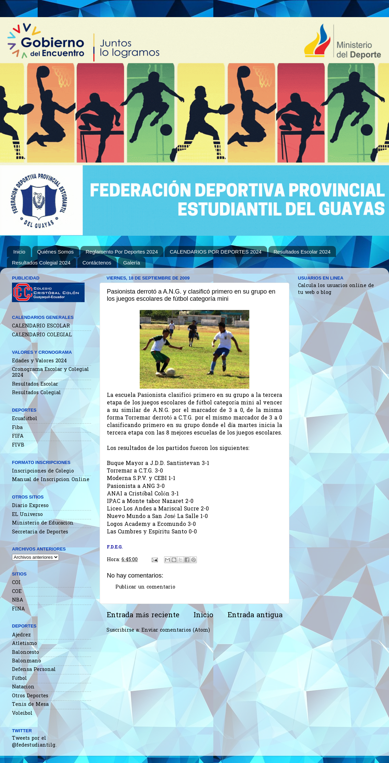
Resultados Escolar (35, 384)
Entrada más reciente (142, 615)
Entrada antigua (255, 615)
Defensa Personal (34, 669)
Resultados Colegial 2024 (41, 263)
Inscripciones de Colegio (43, 471)
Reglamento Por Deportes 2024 (122, 252)
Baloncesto (25, 652)
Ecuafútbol (24, 419)
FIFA (18, 436)
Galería (131, 263)
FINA (18, 609)
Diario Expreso (30, 505)
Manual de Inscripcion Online (50, 479)
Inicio (19, 252)
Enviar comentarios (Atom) (175, 630)
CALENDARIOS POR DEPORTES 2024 (216, 252)
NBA (17, 600)
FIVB (18, 445)
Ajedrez (21, 635)
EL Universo (27, 514)
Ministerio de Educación (43, 523)
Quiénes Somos (55, 252)
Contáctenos (97, 263)
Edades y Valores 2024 (39, 361)
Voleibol (22, 713)
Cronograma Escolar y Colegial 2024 (50, 372)
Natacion (23, 687)
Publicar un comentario (145, 587)
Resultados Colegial (36, 393)
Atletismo (24, 643)
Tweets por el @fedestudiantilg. (34, 742)
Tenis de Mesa (30, 704)
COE (17, 591)
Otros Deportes (30, 696)
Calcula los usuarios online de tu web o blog (336, 289)
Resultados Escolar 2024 (302, 252)
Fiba (17, 427)
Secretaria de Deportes (40, 532)
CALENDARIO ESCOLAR (41, 326)
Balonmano (26, 661)
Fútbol (19, 678)
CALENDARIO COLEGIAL (42, 335)
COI (16, 582)
